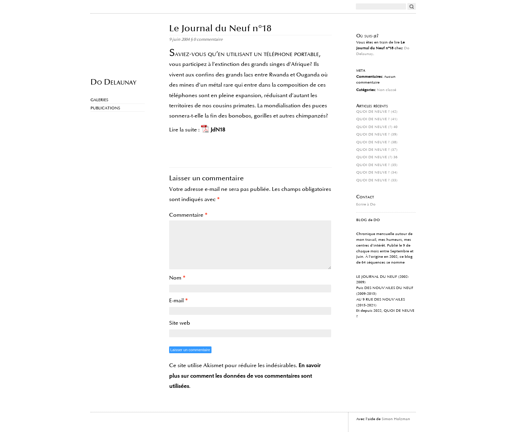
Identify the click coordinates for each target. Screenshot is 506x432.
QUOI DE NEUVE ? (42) (377, 111)
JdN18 (217, 129)
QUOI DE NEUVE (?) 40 (377, 127)
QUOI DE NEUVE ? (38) (377, 142)
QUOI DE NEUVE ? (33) (377, 180)
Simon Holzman (396, 419)
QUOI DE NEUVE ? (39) (377, 134)
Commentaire (188, 215)
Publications (105, 108)
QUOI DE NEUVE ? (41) (377, 119)
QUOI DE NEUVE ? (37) (377, 149)
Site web (179, 323)
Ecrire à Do (366, 204)
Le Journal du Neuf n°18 (220, 28)
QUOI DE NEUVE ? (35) (377, 165)
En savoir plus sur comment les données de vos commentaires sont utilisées (245, 376)
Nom (177, 277)
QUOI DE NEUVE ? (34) (377, 172)
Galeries (99, 100)
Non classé (386, 90)
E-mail (178, 300)
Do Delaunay (113, 81)
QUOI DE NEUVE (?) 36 (377, 157)
